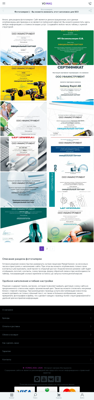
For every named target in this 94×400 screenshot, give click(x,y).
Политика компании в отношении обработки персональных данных (47, 384)
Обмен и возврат (47, 334)
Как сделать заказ (47, 343)
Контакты (47, 359)
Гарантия (47, 351)
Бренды (47, 318)
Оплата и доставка (47, 326)
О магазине (47, 310)
